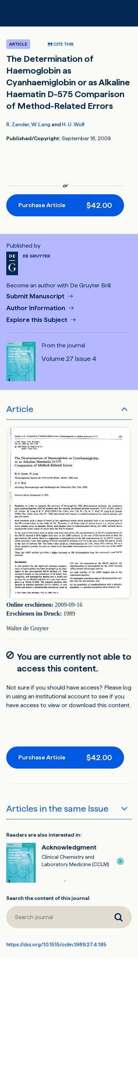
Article (19, 409)
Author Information (36, 308)
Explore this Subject (37, 319)
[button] (120, 861)
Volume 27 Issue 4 (69, 358)
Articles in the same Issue (57, 808)
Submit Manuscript (36, 296)
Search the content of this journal (47, 898)
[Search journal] (55, 917)
